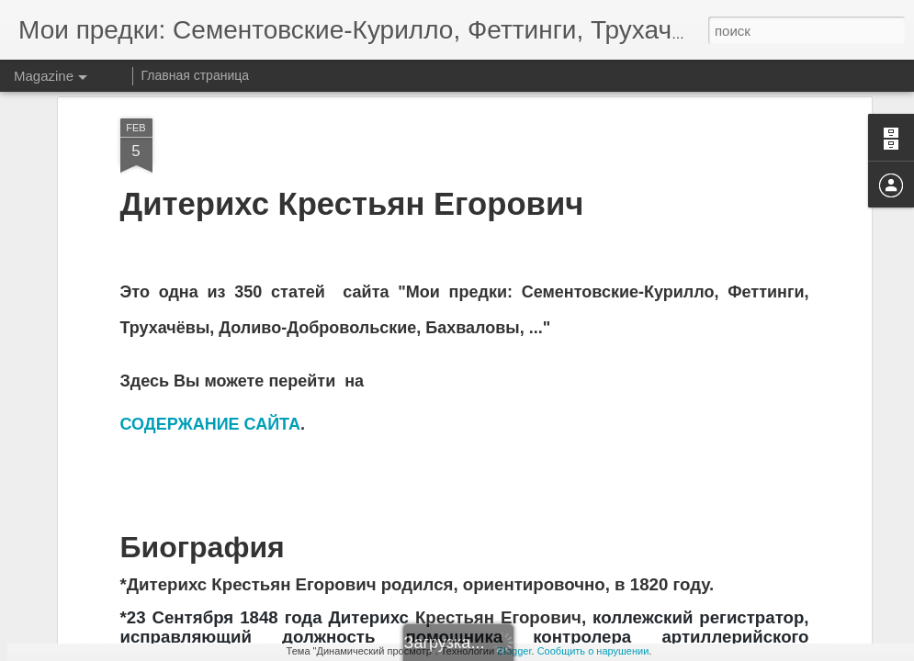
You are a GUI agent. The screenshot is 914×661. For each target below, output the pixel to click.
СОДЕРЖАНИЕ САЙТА (210, 347)
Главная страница (195, 75)
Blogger (514, 650)
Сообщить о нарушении (593, 650)
